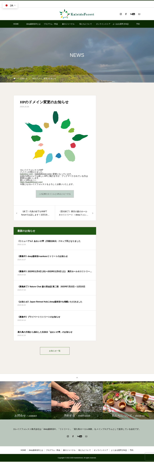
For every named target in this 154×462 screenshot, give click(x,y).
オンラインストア (103, 24)
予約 (138, 24)
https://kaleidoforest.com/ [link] (31, 182)
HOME (16, 24)
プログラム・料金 (51, 24)
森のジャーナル (68, 24)
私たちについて (85, 24)
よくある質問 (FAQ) (120, 24)
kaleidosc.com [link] (26, 174)
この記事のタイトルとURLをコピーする (55, 194)
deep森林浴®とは (33, 24)
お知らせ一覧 (55, 351)
